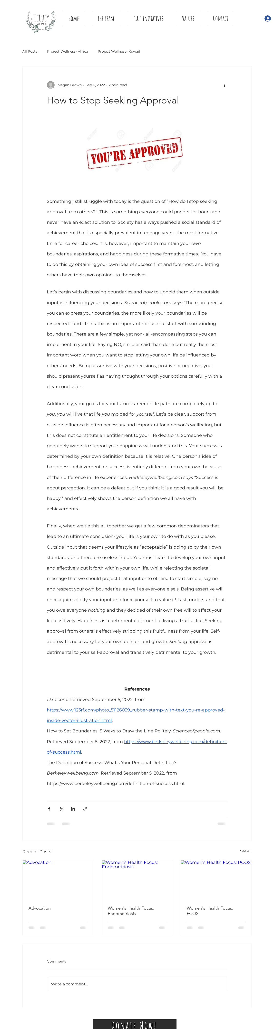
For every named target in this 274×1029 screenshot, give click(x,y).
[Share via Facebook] (49, 808)
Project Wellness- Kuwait (119, 51)
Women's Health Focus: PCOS (210, 911)
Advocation (40, 908)
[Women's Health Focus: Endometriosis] (137, 880)
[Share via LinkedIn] (73, 808)
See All (246, 851)
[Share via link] (85, 808)
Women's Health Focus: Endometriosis (131, 911)
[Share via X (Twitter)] (61, 808)
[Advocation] (58, 880)
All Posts (29, 51)
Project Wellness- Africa (67, 51)
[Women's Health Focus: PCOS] (216, 880)
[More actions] (224, 85)
